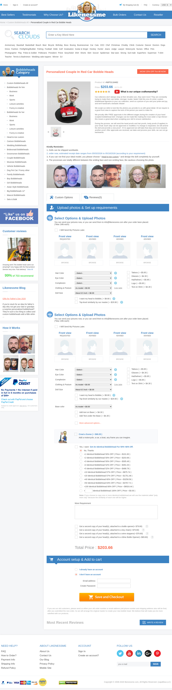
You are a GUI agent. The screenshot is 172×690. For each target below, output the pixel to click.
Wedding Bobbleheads (16, 145)
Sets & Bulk (12, 199)
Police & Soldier (30, 53)
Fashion (14, 49)
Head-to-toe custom (15, 137)
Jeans (107, 49)
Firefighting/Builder (28, 49)
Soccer (96, 53)
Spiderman (105, 53)
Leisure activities (16, 104)
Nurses (139, 49)
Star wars (115, 53)
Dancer (148, 45)
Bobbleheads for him (16, 87)
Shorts (83, 53)
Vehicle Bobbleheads (16, 166)
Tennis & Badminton (22, 57)
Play (20, 53)
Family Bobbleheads (16, 174)
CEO (102, 45)
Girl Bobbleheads (14, 183)
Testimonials (29, 14)
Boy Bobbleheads (14, 178)
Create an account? (30, 5)
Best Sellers (8, 14)
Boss (66, 45)
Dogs (163, 45)
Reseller (158, 14)
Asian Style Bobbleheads (18, 187)
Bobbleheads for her (15, 112)
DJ (61, 57)
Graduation (69, 49)
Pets (152, 49)
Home (5, 5)
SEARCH (156, 34)
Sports (12, 100)
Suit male (132, 53)
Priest (60, 53)
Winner (55, 57)
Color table (118, 288)
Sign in (15, 5)
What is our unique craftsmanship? (139, 91)
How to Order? (9, 655)
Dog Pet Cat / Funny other (18, 170)
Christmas (115, 45)
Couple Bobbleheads (16, 158)
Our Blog (44, 659)
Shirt (77, 53)
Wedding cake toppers (41, 57)
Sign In (82, 651)
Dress (7, 49)
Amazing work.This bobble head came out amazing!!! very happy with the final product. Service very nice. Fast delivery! (19, 267)
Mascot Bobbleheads (16, 195)
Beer (45, 45)
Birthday (59, 45)
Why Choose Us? (53, 14)
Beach (38, 45)
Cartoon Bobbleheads (16, 141)
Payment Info (8, 659)
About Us (44, 651)
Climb (131, 45)
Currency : (156, 5)
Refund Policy (8, 668)
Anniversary (10, 45)
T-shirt (160, 53)
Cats (97, 45)
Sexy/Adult (69, 53)
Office (146, 49)
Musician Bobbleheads (16, 162)
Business (13, 91)
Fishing (40, 49)
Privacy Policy (47, 663)
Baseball (20, 45)
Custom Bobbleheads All (18, 22)
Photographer (11, 53)
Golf (61, 49)
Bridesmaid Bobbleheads (18, 149)
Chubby (124, 45)
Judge (114, 49)
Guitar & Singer (81, 49)
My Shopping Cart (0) (131, 5)
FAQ (145, 5)
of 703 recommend (19, 275)
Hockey (93, 49)
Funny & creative (16, 108)
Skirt (89, 53)
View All (30, 269)
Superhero (141, 53)
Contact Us (140, 14)
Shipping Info (8, 663)
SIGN (155, 664)
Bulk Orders (119, 14)
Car (91, 45)
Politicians (42, 53)
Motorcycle (130, 49)
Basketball (29, 45)
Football (48, 49)
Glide (55, 49)
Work (11, 95)
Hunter (100, 49)
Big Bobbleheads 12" (16, 191)
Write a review (155, 622)
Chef (108, 45)
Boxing (73, 45)
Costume (140, 45)
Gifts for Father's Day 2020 (14, 299)
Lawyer (121, 49)
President (52, 53)
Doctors (156, 45)
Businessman (83, 45)
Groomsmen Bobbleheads (18, 154)
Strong (123, 53)
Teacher (8, 57)
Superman (152, 53)
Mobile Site (45, 668)
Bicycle (51, 45)
